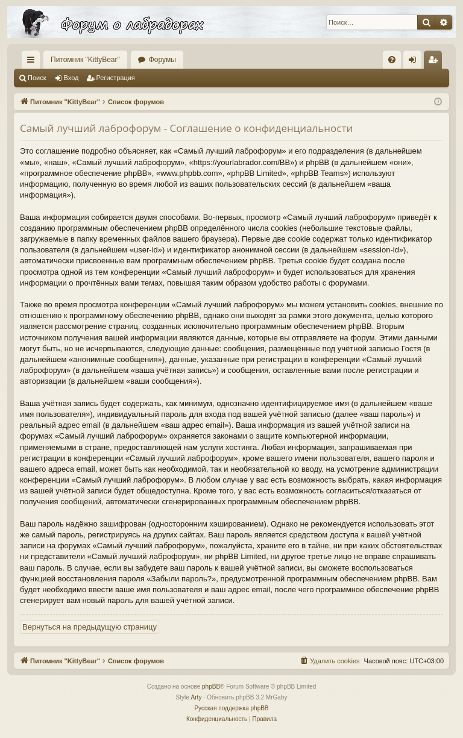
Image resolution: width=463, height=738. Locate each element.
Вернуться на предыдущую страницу (89, 626)
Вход (71, 77)
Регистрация (115, 77)
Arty (196, 697)
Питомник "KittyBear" (85, 59)
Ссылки (33, 62)
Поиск (37, 77)
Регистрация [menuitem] (435, 62)
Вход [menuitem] (415, 62)
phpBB (211, 686)
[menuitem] (392, 60)
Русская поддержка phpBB (231, 708)
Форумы (162, 59)
